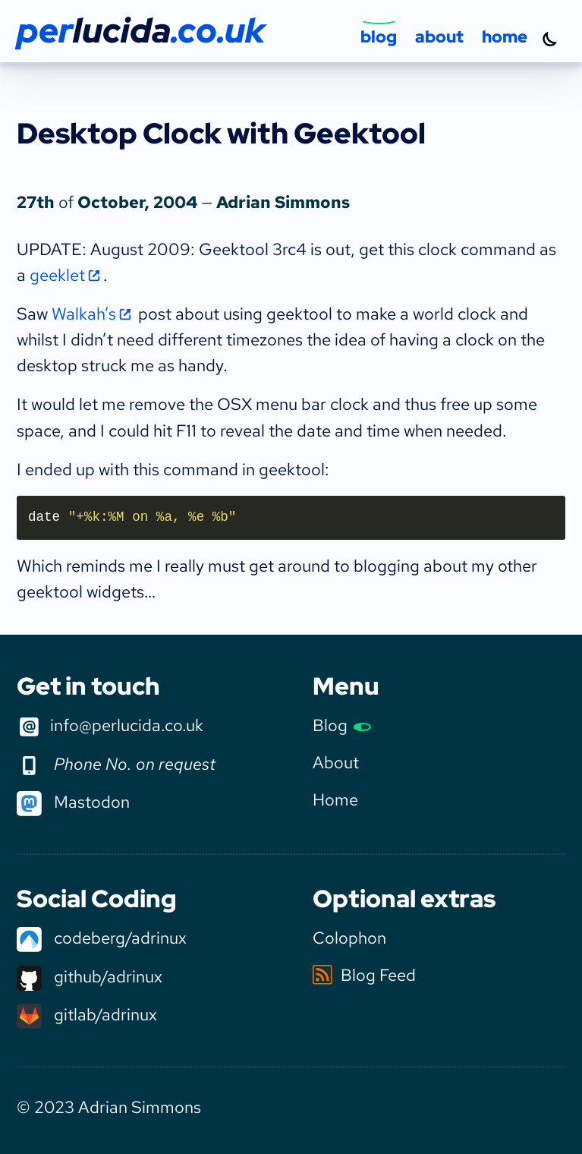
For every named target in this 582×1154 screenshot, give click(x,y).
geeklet (57, 274)
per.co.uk (141, 30)
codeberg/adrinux (102, 937)
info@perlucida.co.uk (110, 726)
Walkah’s (84, 313)
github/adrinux (89, 976)
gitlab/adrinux (87, 1014)
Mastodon (73, 801)
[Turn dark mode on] (550, 39)
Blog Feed (364, 974)
